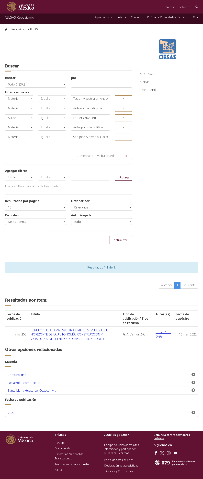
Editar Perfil (148, 90)
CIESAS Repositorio (19, 17)
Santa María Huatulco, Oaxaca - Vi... (32, 390)
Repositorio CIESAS (24, 29)
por (73, 78)
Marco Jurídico (63, 448)
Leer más (123, 453)
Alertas (144, 82)
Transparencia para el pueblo (72, 464)
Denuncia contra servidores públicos (172, 436)
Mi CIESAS (147, 74)
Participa (60, 443)
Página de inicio (102, 17)
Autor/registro (82, 215)
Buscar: (10, 78)
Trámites (168, 7)
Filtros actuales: (17, 92)
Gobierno (184, 7)
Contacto (136, 17)
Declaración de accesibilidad (121, 465)
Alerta (58, 470)
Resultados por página (22, 201)
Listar (121, 17)
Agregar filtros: (16, 171)
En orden (12, 215)
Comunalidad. (17, 375)
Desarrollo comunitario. (24, 383)
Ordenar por (80, 201)
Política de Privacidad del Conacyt (167, 17)
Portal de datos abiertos (118, 460)
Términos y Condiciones (118, 471)
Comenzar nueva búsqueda (96, 156)
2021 (11, 413)
